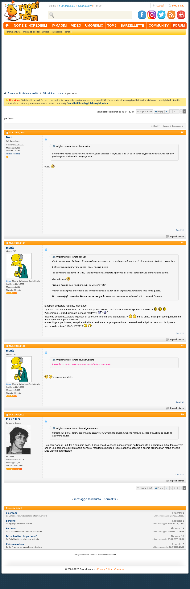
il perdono (12, 513)
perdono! (11, 520)
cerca (67, 31)
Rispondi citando (175, 236)
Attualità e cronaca (53, 93)
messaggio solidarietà (87, 499)
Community (85, 5)
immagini (59, 25)
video (76, 25)
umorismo (94, 25)
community (159, 25)
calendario (57, 31)
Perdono (10, 528)
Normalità (110, 499)
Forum (11, 93)
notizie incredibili (30, 25)
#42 (182, 242)
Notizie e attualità (28, 93)
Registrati (176, 5)
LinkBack (154, 126)
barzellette (132, 25)
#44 (182, 414)
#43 (182, 345)
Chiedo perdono (15, 544)
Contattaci (120, 569)
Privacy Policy (104, 569)
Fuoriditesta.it (67, 5)
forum (179, 25)
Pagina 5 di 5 (146, 111)
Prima (159, 111)
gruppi (45, 31)
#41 (182, 132)
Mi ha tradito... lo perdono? (21, 536)
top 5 (112, 25)
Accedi (158, 5)
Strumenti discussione (172, 126)
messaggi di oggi (31, 31)
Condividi (180, 230)
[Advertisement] (95, 64)
